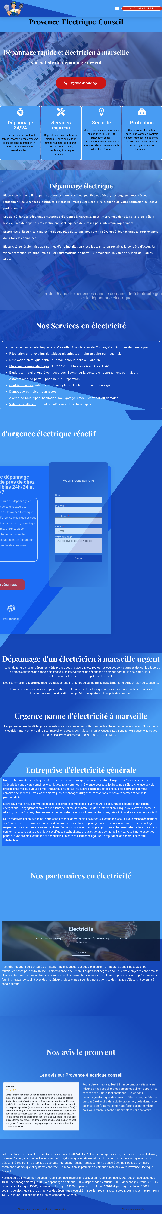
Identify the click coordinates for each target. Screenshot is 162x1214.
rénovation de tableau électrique (53, 353)
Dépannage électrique (81, 186)
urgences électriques (35, 347)
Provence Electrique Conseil (76, 21)
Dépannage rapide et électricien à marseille (66, 52)
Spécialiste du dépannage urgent (66, 62)
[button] (117, 9)
